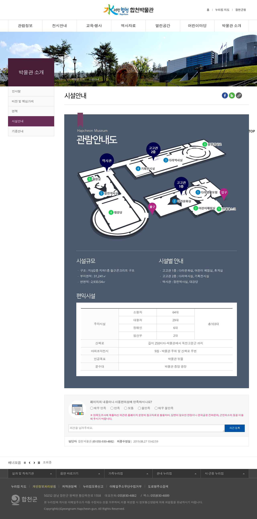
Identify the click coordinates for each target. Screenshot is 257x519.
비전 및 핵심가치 (23, 101)
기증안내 (17, 131)
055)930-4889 (160, 495)
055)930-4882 (127, 495)
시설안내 (17, 121)
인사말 (16, 91)
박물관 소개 (78, 79)
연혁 (15, 111)
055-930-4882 (104, 441)
